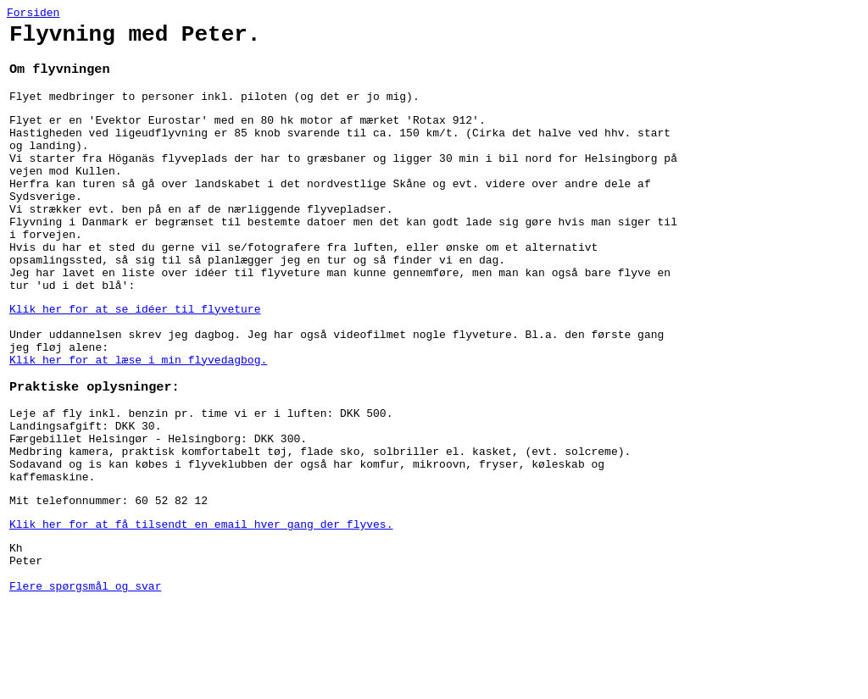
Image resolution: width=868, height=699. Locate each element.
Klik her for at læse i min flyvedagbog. (138, 419)
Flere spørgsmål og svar (85, 677)
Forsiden (33, 14)
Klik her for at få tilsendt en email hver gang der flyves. (200, 605)
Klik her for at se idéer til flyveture (134, 358)
